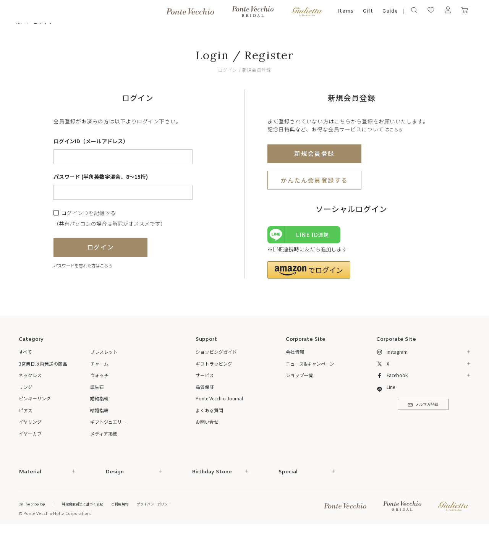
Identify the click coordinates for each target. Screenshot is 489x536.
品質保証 (205, 390)
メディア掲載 (103, 436)
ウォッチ (99, 378)
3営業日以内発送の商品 (43, 366)
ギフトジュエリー (108, 425)
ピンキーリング (35, 401)
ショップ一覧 (299, 378)
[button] (308, 273)
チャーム (99, 366)
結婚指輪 (99, 413)
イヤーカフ (30, 436)
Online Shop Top (35, 507)
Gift (368, 11)
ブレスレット (104, 355)
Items (345, 11)
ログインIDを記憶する (88, 213)
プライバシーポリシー (178, 507)
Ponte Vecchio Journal (219, 401)
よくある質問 (209, 413)
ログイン (100, 246)
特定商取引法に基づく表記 (95, 507)
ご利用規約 (138, 507)
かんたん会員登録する (314, 179)
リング (25, 390)
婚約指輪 (99, 401)
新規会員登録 (314, 153)
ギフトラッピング (214, 366)
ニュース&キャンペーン (310, 366)
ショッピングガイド (216, 355)
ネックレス (30, 378)
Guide (390, 11)
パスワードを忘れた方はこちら (90, 265)
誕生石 (97, 390)
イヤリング (30, 425)
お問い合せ (207, 425)
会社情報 (295, 355)
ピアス (25, 413)
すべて (25, 355)
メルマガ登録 (423, 410)
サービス (205, 378)
